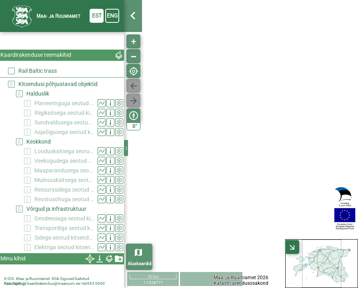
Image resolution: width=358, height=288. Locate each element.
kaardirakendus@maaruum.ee (53, 283)
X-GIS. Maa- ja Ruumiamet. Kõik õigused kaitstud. (47, 278)
